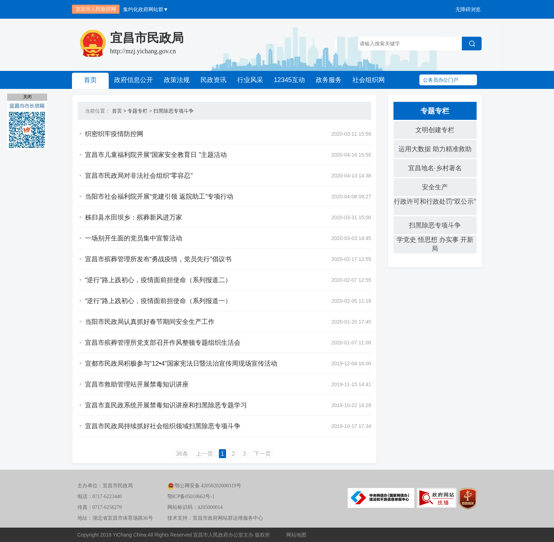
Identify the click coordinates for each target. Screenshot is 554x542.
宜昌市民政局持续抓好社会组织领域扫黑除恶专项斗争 (162, 426)
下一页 (262, 454)
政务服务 (329, 79)
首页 (90, 79)
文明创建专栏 (434, 130)
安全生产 (435, 187)
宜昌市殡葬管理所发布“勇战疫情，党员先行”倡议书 (158, 259)
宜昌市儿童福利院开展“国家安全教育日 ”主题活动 (156, 154)
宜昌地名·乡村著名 (435, 168)
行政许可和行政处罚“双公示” (435, 201)
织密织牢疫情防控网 (114, 133)
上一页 (204, 454)
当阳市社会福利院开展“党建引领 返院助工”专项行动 (159, 196)
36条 (182, 454)
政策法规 (177, 79)
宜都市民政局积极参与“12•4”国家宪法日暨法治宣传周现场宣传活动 (181, 363)
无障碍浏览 (468, 9)
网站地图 (296, 535)
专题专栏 (137, 111)
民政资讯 (213, 79)
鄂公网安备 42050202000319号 (204, 485)
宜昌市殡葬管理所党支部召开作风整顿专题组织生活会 (162, 342)
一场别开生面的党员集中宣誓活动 (133, 238)
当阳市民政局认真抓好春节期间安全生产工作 (150, 321)
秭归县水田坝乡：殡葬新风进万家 (133, 217)
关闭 (27, 96)
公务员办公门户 (440, 80)
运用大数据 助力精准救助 (435, 149)
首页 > (119, 111)
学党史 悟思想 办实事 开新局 (435, 244)
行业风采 (250, 79)
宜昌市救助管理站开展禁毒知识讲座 (137, 384)
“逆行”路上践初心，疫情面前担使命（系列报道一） (158, 300)
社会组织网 (368, 79)
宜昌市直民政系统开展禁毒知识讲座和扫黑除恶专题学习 (166, 405)
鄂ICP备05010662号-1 (191, 496)
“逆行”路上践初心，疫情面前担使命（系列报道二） (158, 280)
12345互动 (289, 79)
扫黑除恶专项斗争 (173, 111)
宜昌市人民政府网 (96, 9)
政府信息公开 (133, 79)
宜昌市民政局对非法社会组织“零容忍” (139, 175)
